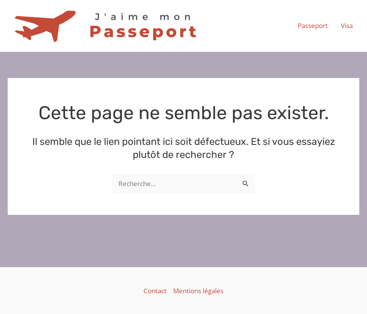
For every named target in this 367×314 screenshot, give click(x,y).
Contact (155, 290)
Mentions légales (198, 290)
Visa (347, 25)
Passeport (313, 25)
